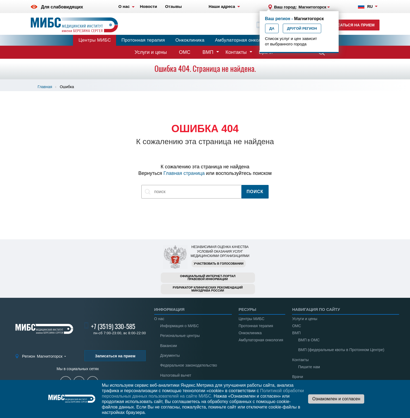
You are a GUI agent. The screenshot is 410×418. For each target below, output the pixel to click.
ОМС (184, 52)
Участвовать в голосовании (218, 263)
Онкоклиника (190, 40)
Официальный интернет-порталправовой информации (208, 277)
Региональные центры (180, 335)
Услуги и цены (151, 52)
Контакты (236, 52)
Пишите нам (309, 367)
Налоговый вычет (175, 375)
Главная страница (184, 173)
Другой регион (302, 28)
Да (272, 28)
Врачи (297, 376)
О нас (159, 319)
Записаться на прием (351, 25)
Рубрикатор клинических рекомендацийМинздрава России (208, 289)
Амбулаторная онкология (243, 40)
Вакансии (168, 345)
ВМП (207, 52)
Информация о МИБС (179, 326)
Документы (170, 355)
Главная (45, 87)
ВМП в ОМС (309, 340)
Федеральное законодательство (188, 365)
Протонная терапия (143, 40)
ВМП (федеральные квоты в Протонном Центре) (341, 350)
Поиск (255, 191)
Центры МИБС (94, 40)
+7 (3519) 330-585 (113, 326)
